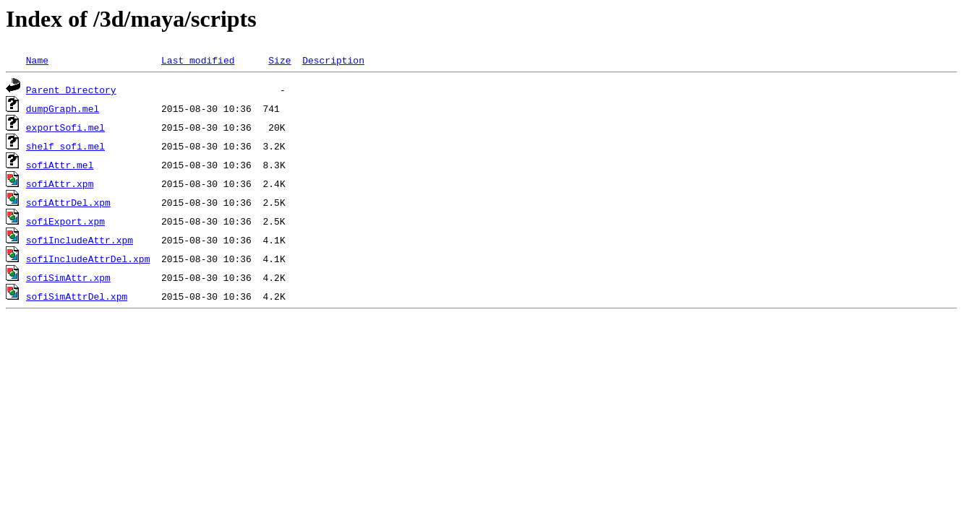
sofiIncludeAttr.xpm (79, 239)
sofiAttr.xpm (60, 183)
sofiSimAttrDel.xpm (76, 296)
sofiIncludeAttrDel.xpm (88, 258)
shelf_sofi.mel (65, 145)
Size (279, 59)
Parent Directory (71, 89)
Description (333, 59)
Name (37, 59)
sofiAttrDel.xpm (68, 202)
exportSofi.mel (65, 127)
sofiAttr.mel (60, 164)
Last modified (197, 59)
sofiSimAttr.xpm (68, 277)
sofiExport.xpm (65, 221)
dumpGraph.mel (62, 108)
